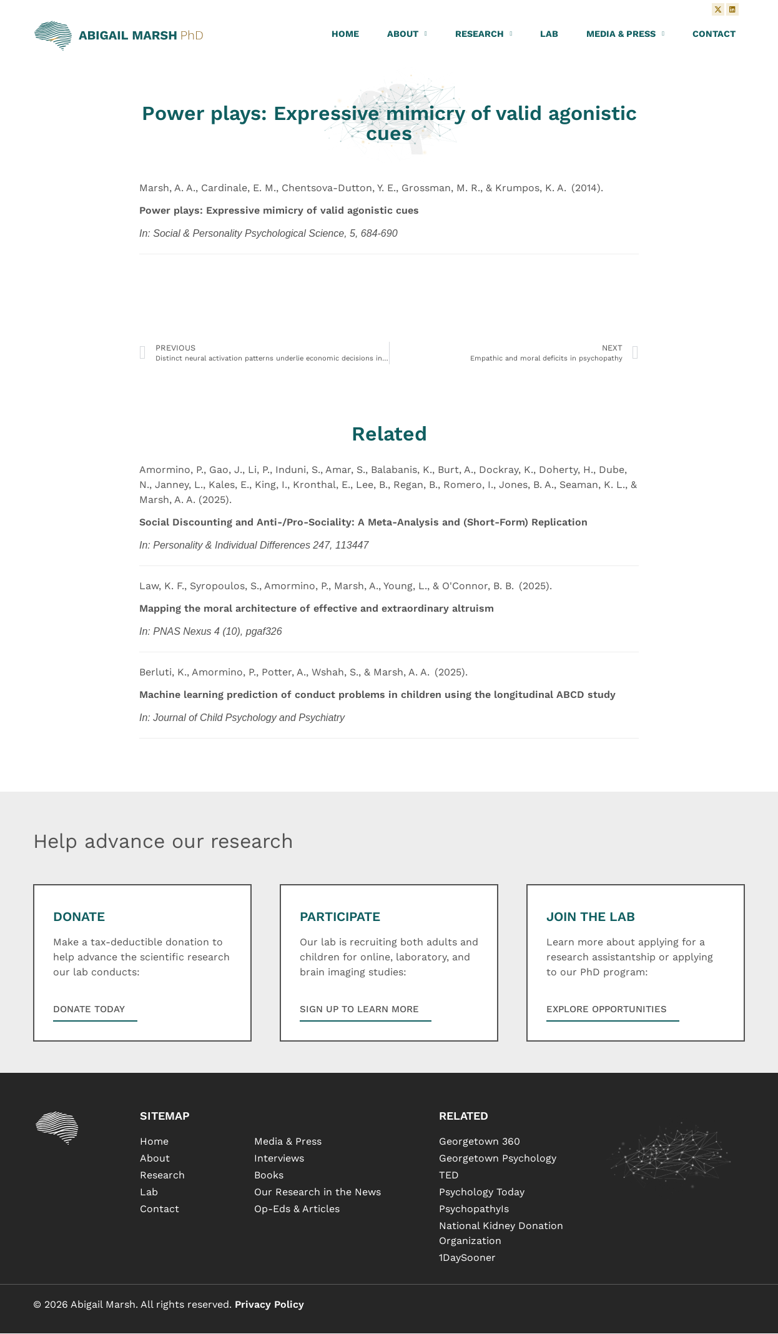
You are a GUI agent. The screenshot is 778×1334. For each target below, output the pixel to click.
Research (484, 34)
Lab (549, 34)
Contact (714, 34)
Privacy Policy (269, 1304)
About (407, 34)
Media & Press (625, 34)
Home (345, 34)
